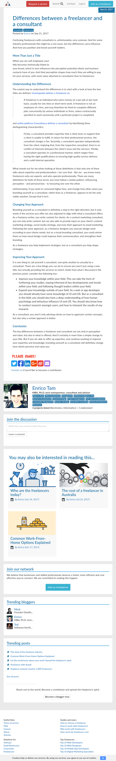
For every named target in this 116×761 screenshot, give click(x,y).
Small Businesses (11, 745)
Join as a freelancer (101, 3)
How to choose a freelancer (73, 723)
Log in (82, 3)
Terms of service (11, 723)
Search (58, 3)
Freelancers (9, 751)
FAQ (6, 726)
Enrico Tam (44, 388)
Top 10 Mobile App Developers (74, 748)
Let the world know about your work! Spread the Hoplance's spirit (40, 660)
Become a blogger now (57, 696)
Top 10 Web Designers (70, 745)
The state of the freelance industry (26, 652)
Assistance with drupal (20, 664)
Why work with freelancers (72, 729)
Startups (7, 742)
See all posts (13, 676)
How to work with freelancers (74, 726)
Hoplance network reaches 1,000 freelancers (31, 669)
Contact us (17, 370)
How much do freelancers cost (74, 732)
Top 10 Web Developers (71, 742)
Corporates (9, 748)
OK (103, 758)
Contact (71, 3)
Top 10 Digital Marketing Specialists (77, 751)
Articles (7, 735)
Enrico (27, 33)
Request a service (37, 3)
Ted (16, 624)
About (6, 732)
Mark (17, 609)
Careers (7, 729)
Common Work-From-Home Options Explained (32, 656)
